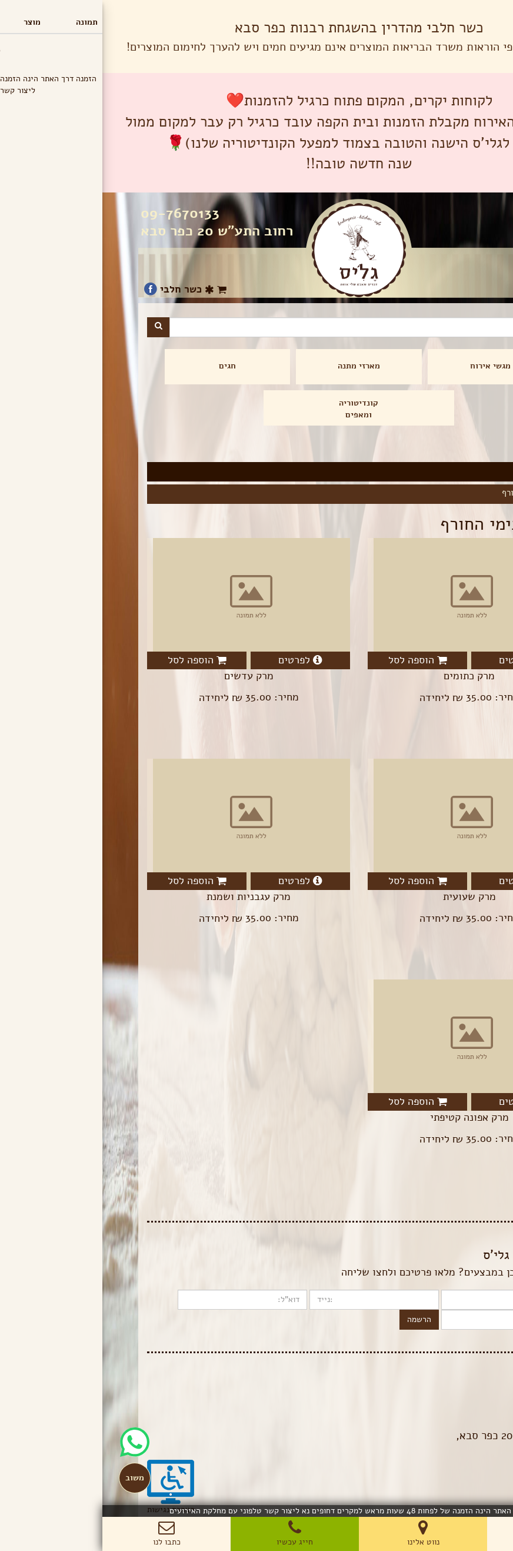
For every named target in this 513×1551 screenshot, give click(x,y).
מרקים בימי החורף (431, 493)
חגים (125, 365)
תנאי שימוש (448, 1405)
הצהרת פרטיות (443, 1394)
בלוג (461, 1382)
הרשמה (317, 1319)
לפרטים (418, 660)
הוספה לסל (315, 660)
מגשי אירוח (388, 365)
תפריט (486, 11)
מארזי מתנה (256, 365)
